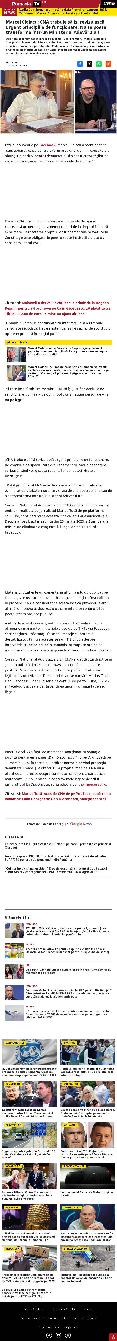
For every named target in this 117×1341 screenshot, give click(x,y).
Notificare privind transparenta (58, 1327)
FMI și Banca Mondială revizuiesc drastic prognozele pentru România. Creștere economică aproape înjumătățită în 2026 (29, 1072)
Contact (89, 1309)
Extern (30, 944)
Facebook (47, 145)
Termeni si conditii (63, 1309)
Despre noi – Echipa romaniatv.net (42, 1318)
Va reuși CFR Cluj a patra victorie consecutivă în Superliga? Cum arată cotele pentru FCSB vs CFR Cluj (26, 1293)
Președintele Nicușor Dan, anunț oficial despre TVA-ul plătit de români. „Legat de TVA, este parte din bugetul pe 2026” (28, 1278)
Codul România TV (85, 1318)
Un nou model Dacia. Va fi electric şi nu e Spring (86, 1194)
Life (28, 965)
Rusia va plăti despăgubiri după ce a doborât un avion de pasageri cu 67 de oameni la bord (86, 1278)
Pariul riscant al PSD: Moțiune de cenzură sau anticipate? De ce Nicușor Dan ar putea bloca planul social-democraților (86, 1154)
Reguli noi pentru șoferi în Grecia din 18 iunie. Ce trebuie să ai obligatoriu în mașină (28, 1154)
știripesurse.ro (93, 784)
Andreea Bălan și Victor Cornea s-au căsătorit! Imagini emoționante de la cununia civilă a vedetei (27, 1195)
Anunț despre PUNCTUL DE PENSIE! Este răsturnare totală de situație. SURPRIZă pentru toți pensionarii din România (56, 858)
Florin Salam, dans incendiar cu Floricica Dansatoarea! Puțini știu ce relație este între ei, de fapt (87, 1072)
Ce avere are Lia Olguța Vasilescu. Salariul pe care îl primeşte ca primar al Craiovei (58, 846)
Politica (31, 923)
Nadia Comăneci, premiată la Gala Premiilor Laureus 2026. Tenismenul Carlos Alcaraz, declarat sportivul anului (63, 11)
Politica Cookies (33, 1309)
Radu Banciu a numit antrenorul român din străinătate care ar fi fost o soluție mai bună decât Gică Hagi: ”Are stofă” (86, 1236)
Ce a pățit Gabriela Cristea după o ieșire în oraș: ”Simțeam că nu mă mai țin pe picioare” (68, 971)
